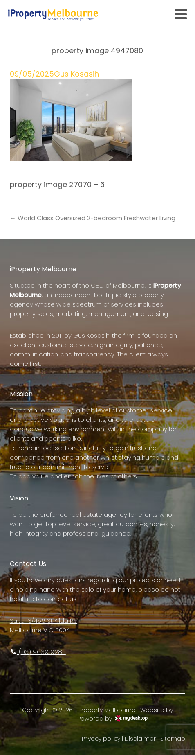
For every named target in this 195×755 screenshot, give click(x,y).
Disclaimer (140, 739)
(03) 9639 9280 (38, 651)
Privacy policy (101, 739)
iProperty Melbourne (106, 710)
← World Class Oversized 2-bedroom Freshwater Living (92, 218)
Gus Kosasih (76, 74)
